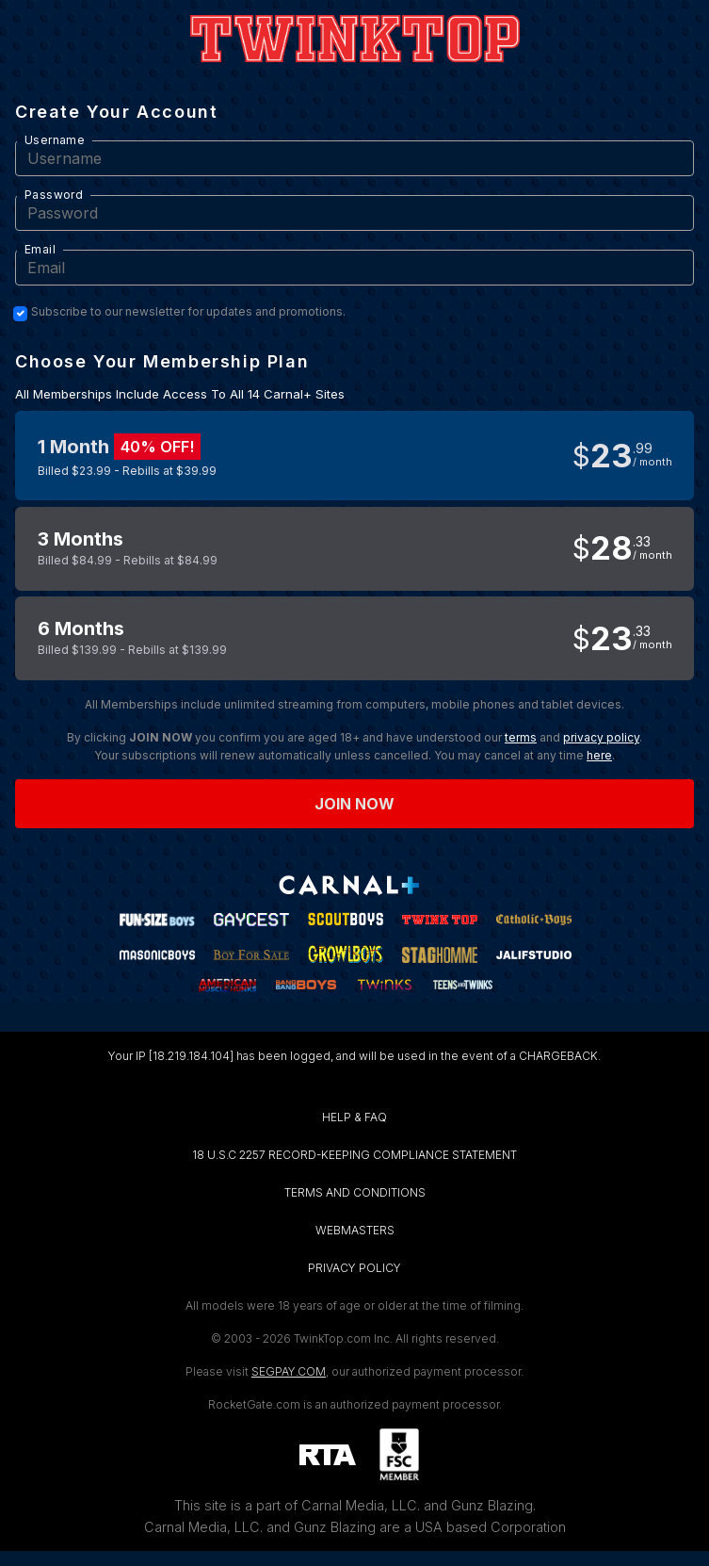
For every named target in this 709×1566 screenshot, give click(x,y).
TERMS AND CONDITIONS (355, 1192)
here (599, 755)
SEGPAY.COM (288, 1371)
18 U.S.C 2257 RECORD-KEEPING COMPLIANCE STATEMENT (354, 1155)
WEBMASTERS (355, 1230)
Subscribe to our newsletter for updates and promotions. (188, 312)
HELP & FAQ (354, 1117)
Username (54, 140)
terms (521, 737)
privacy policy (601, 737)
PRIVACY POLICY (354, 1268)
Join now (354, 803)
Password (53, 195)
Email (40, 249)
